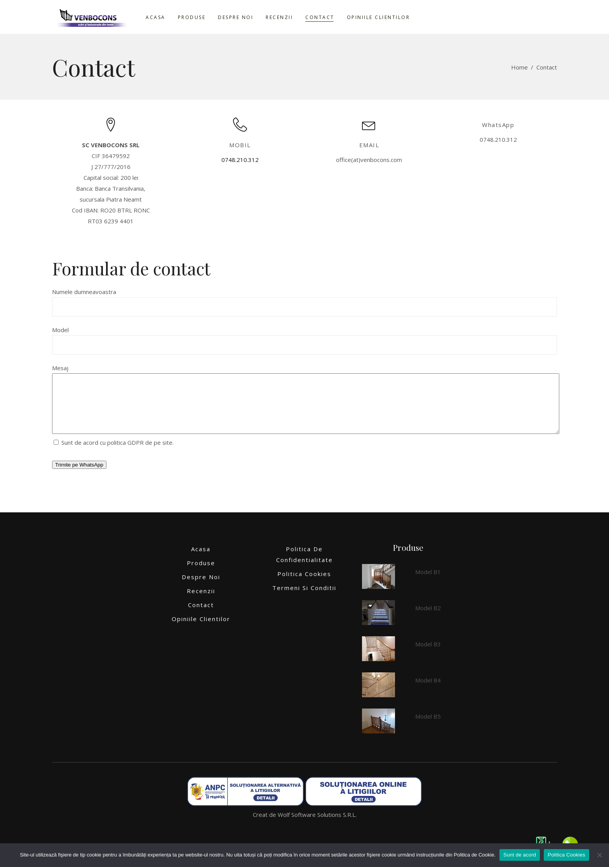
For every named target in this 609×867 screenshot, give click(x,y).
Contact (201, 616)
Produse (201, 574)
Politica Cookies (304, 585)
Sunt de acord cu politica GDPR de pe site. (114, 454)
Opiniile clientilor (201, 630)
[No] (599, 855)
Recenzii (201, 602)
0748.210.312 (240, 160)
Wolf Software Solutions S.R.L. (317, 826)
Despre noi (201, 588)
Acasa (201, 560)
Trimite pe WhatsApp (79, 476)
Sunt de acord (519, 855)
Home (519, 67)
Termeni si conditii (304, 599)
